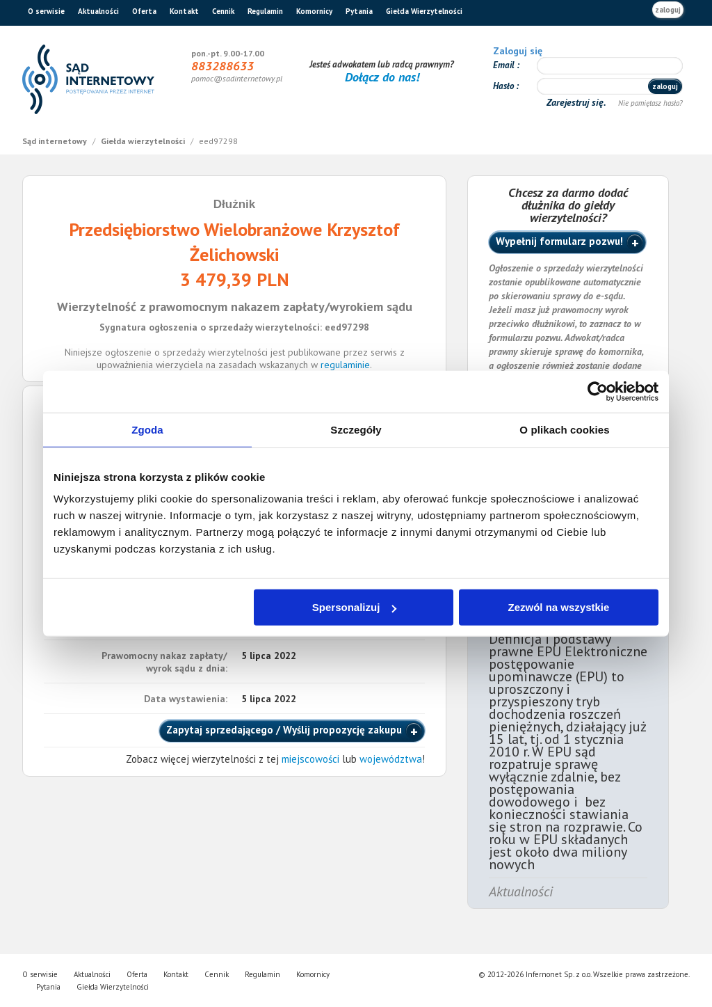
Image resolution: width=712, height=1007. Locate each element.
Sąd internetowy (55, 141)
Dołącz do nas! (382, 77)
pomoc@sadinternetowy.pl (236, 78)
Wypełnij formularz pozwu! (559, 241)
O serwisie (46, 11)
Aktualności (98, 11)
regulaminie (345, 364)
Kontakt (184, 11)
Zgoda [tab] (147, 429)
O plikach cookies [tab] (564, 429)
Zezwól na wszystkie (559, 607)
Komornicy (314, 11)
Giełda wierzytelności (144, 141)
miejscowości (310, 759)
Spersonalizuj (354, 607)
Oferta (144, 11)
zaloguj (668, 10)
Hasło (504, 86)
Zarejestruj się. (577, 102)
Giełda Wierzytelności (424, 11)
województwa (390, 759)
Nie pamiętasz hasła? (650, 103)
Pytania (359, 11)
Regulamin (265, 11)
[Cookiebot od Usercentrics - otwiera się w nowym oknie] (597, 391)
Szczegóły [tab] (355, 429)
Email (505, 65)
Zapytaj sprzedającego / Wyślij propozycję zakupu (284, 729)
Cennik (223, 11)
